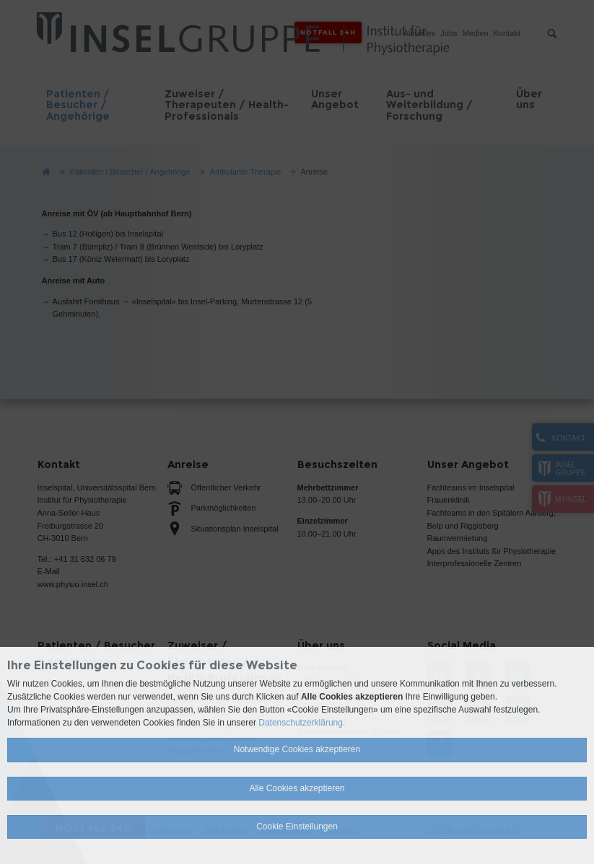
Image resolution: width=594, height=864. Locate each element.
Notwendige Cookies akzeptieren (297, 749)
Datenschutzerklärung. (301, 723)
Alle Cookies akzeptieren (296, 788)
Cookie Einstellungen (297, 826)
